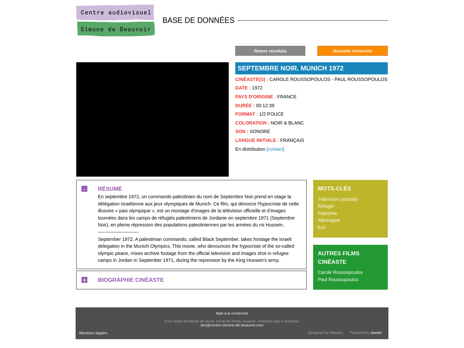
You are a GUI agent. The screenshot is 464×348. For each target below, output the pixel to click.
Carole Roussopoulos (340, 272)
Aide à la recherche (232, 313)
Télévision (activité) (338, 199)
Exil (321, 227)
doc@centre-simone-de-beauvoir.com (232, 325)
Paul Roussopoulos (338, 279)
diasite (376, 333)
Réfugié (326, 206)
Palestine (327, 213)
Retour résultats (270, 50)
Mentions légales (93, 333)
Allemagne (329, 220)
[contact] (275, 149)
